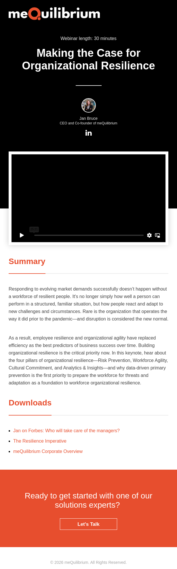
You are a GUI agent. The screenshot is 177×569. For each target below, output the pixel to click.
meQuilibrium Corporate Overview (48, 451)
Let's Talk (88, 524)
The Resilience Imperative (39, 441)
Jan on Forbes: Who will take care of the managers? (66, 430)
